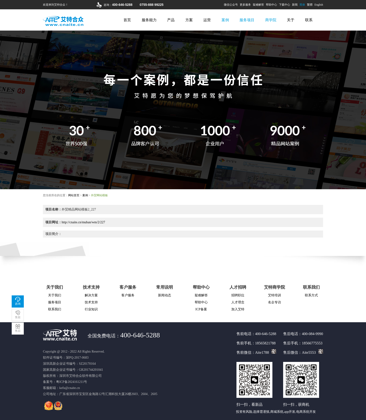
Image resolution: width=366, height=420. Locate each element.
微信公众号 (231, 4)
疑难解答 (258, 4)
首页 (127, 20)
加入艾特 (237, 309)
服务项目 (246, 20)
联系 (309, 20)
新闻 (295, 4)
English (318, 4)
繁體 (310, 4)
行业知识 (91, 309)
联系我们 (54, 309)
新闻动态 (164, 295)
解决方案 (91, 295)
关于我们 (54, 287)
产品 (171, 20)
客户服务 (128, 287)
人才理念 (237, 302)
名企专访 (274, 302)
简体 (302, 4)
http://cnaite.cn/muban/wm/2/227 (83, 222)
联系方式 (311, 295)
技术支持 (91, 287)
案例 (225, 20)
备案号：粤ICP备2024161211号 (65, 382)
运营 (207, 20)
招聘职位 (237, 295)
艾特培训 (274, 295)
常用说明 (164, 287)
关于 (290, 20)
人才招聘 (237, 287)
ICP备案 (201, 309)
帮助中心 (271, 4)
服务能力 (149, 20)
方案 (189, 20)
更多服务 (245, 4)
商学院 (270, 20)
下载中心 (284, 4)
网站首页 (73, 195)
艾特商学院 (274, 287)
